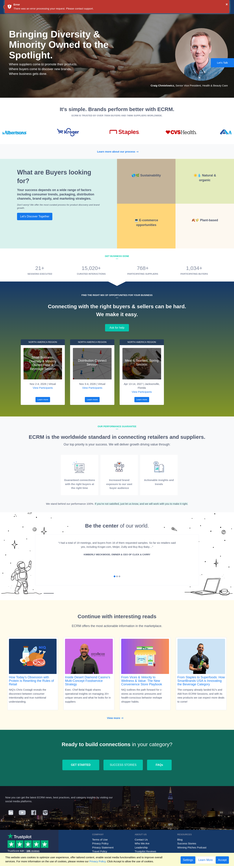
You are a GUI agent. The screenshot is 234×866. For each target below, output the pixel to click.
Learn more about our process (119, 151)
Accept (222, 859)
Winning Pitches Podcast (191, 847)
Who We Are (142, 843)
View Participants (43, 387)
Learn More (205, 859)
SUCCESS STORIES (123, 764)
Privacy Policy (100, 843)
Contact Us (141, 839)
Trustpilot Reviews (145, 851)
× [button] (227, 4)
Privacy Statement (102, 847)
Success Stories (186, 843)
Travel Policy (99, 851)
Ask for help (117, 327)
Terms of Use (100, 839)
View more (117, 717)
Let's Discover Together (34, 216)
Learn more (42, 399)
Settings (188, 859)
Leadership (141, 847)
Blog (180, 839)
